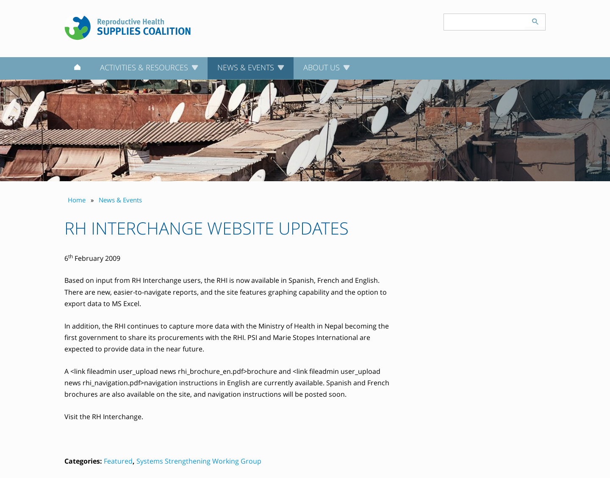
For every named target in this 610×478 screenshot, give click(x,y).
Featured (118, 461)
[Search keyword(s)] (484, 22)
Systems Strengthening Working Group (198, 461)
